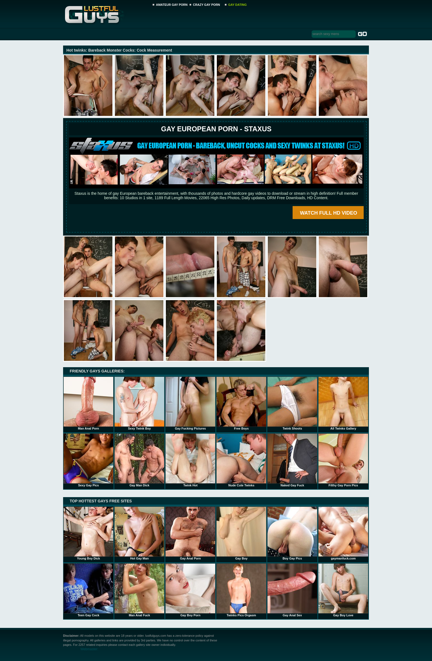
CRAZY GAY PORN (206, 4)
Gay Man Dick (139, 460)
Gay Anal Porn (190, 533)
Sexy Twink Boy (139, 403)
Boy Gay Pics (292, 533)
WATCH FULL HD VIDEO (328, 213)
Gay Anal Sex (292, 590)
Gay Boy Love (343, 590)
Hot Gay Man (139, 533)
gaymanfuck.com (343, 533)
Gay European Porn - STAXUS (216, 129)
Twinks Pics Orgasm (241, 590)
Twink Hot (190, 460)
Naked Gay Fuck (292, 460)
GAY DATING (237, 4)
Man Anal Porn (88, 403)
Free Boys (241, 403)
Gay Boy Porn (190, 590)
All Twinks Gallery (343, 403)
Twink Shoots (292, 403)
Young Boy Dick (88, 533)
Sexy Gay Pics (88, 460)
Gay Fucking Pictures (190, 403)
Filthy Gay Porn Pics (343, 460)
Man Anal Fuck (139, 590)
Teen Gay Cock (88, 590)
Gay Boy (241, 533)
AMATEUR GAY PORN (172, 4)
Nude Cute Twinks (241, 460)
